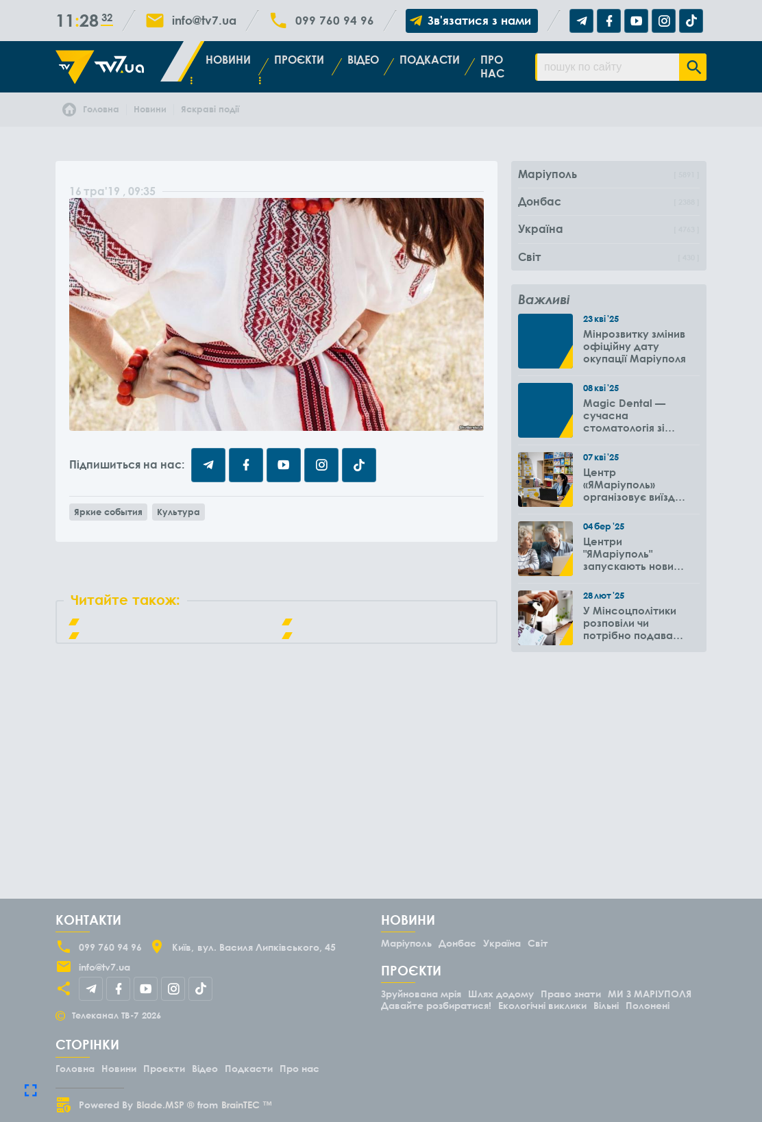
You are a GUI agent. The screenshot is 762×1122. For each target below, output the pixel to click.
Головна (75, 1068)
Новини (228, 59)
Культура (178, 511)
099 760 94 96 (334, 20)
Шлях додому (501, 993)
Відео (363, 59)
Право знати (571, 993)
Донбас (457, 943)
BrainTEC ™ (246, 1104)
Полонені (647, 1005)
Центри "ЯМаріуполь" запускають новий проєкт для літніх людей (631, 553)
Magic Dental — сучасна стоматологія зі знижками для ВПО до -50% (631, 415)
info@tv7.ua (204, 20)
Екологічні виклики (542, 1005)
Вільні (606, 1005)
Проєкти (299, 59)
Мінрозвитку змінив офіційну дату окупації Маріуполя (634, 345)
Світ (538, 943)
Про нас (492, 66)
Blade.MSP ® (165, 1104)
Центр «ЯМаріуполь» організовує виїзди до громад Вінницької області (632, 484)
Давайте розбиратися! (436, 1005)
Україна (502, 943)
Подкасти (430, 59)
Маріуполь (406, 943)
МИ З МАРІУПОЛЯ (649, 993)
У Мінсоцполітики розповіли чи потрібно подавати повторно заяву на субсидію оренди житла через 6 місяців (634, 622)
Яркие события (108, 511)
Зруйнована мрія (421, 993)
